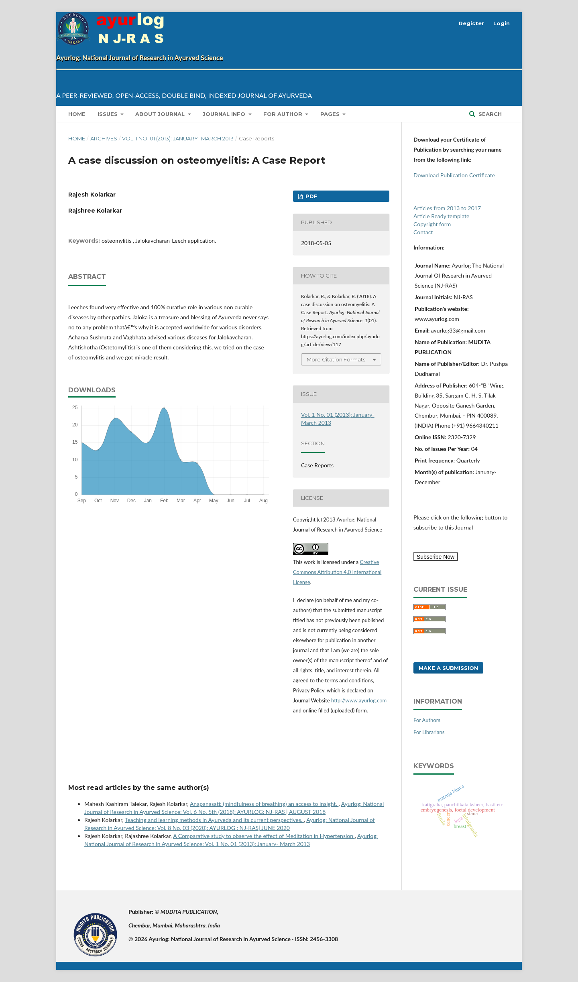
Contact (423, 232)
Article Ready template (441, 216)
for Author (283, 114)
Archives (103, 138)
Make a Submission (448, 668)
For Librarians (428, 732)
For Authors (426, 720)
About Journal (160, 114)
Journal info (225, 114)
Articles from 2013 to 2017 (447, 208)
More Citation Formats (336, 359)
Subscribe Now (435, 557)
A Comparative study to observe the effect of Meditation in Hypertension (263, 835)
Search (489, 114)
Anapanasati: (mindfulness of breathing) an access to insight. (264, 803)
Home (76, 114)
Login (501, 23)
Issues (108, 114)
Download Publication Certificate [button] (454, 175)
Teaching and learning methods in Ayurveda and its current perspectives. (214, 819)
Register (471, 23)
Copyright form (432, 224)
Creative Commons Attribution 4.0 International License (337, 572)
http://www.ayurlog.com (359, 700)
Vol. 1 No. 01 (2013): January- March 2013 (178, 138)
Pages (330, 114)
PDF (310, 196)
